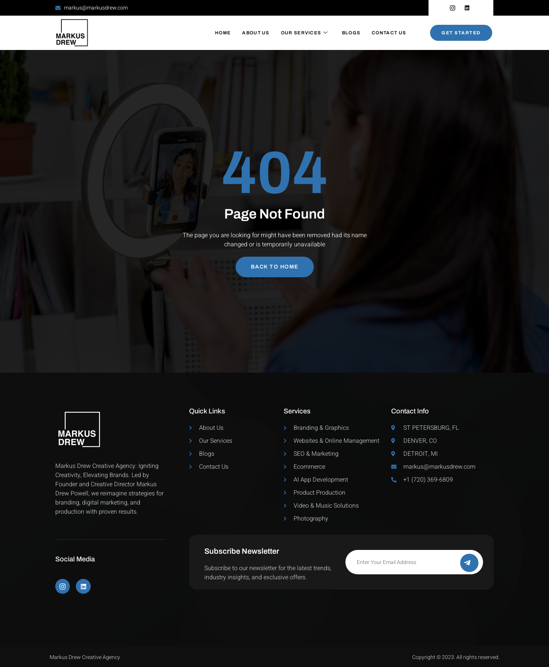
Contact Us (389, 32)
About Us (255, 32)
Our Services (304, 32)
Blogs (351, 32)
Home (223, 32)
